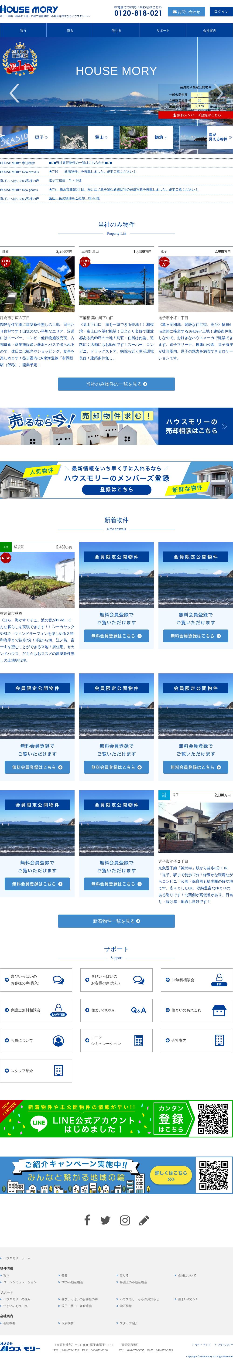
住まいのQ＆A (187, 1299)
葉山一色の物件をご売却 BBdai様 (74, 198)
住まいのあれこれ (186, 1010)
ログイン (221, 12)
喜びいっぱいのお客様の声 (80, 1299)
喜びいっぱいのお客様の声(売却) (105, 979)
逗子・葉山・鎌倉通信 (77, 1306)
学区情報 (126, 1306)
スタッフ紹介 (22, 1071)
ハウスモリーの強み (17, 1299)
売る (70, 30)
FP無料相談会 (182, 980)
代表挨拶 (68, 1323)
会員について (22, 1040)
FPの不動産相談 (72, 1282)
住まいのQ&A (102, 1010)
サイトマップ (202, 1344)
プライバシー (225, 1344)
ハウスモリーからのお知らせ (139, 1299)
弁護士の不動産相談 (133, 1282)
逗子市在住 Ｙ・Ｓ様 (65, 180)
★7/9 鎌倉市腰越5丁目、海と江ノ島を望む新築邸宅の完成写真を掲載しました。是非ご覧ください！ (123, 189)
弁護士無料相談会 (26, 1010)
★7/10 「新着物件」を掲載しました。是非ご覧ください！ (92, 171)
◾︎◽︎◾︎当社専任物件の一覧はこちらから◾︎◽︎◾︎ (80, 162)
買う (23, 30)
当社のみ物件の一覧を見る (116, 384)
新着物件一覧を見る (116, 921)
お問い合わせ (189, 12)
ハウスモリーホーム (17, 1258)
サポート (163, 30)
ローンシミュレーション (106, 1040)
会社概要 (9, 1323)
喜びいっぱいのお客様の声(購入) (25, 979)
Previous (14, 93)
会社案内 (209, 30)
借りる (116, 30)
